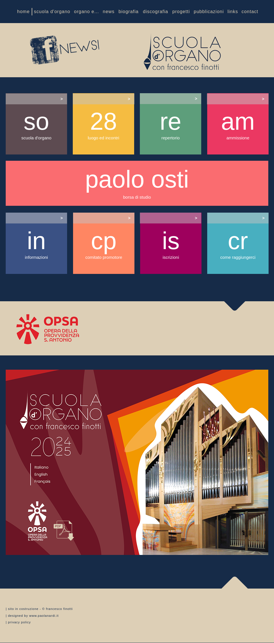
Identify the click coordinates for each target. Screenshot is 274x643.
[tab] (36, 98)
